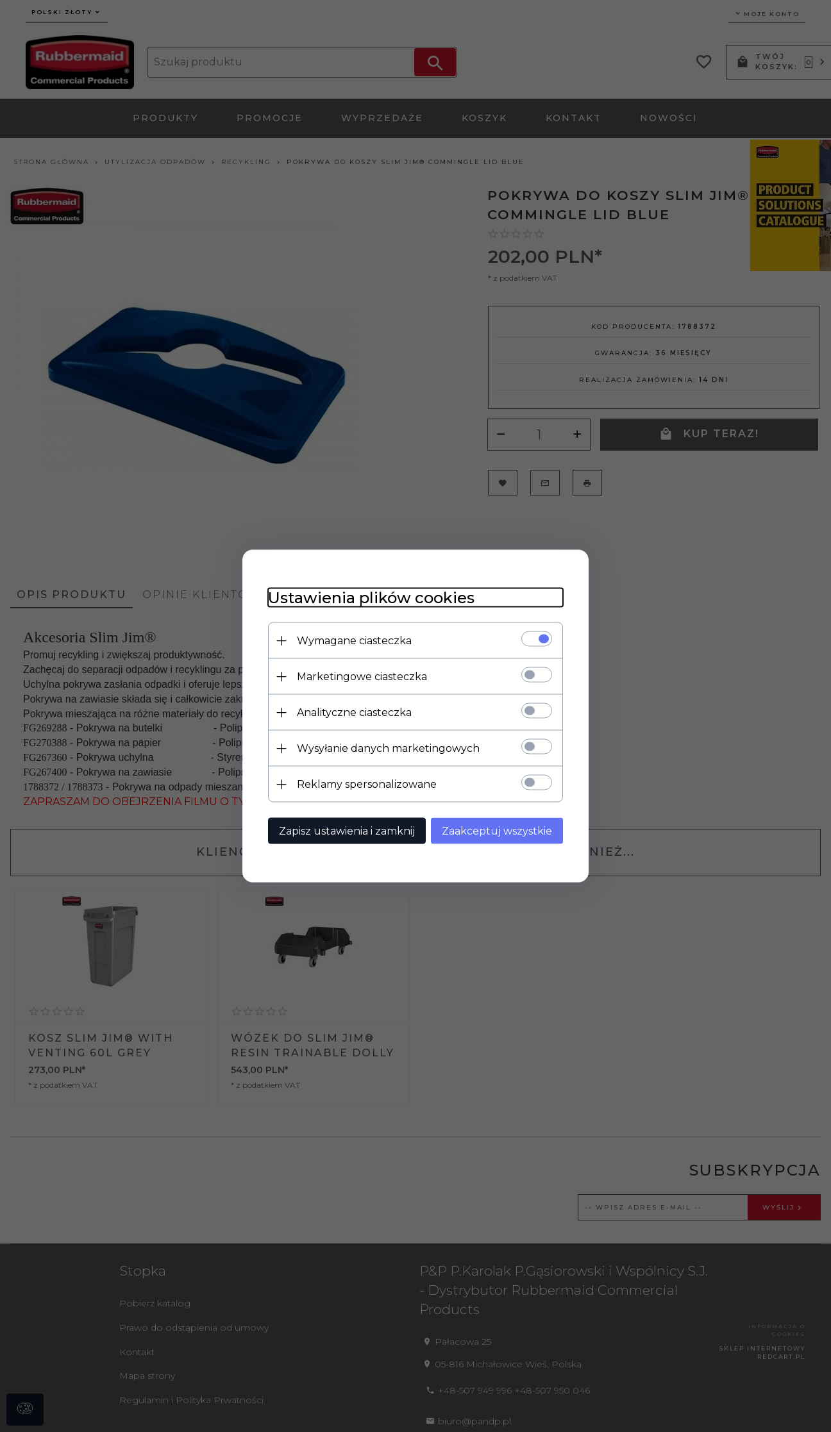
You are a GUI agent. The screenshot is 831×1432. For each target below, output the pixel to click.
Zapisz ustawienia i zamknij (347, 831)
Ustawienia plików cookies (371, 597)
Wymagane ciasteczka (354, 641)
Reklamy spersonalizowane (367, 784)
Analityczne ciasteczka (354, 712)
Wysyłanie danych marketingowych (388, 748)
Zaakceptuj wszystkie (497, 831)
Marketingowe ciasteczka (362, 676)
